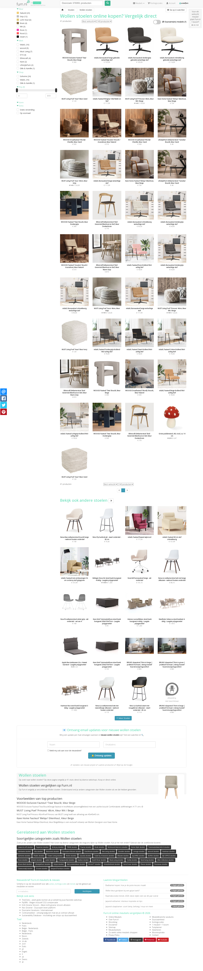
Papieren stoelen (42, 847)
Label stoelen (50, 860)
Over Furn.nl (113, 919)
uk (23, 956)
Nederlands (27, 923)
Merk (20, 40)
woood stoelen (153, 851)
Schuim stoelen (36, 860)
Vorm (20, 102)
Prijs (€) (21, 87)
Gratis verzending (27, 110)
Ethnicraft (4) (25, 58)
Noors (24, 936)
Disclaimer (113, 924)
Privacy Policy (114, 935)
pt (23, 949)
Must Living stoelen (116, 860)
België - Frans (27, 931)
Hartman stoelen (168, 851)
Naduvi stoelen (83, 860)
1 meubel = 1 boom (160, 924)
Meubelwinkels (115, 930)
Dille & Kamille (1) (27, 68)
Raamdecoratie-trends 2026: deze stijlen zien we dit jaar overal (145, 896)
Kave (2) (23, 61)
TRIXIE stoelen (72, 847)
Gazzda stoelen (85, 856)
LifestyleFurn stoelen (42, 864)
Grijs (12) (23, 16)
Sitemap (112, 927)
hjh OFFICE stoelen (169, 856)
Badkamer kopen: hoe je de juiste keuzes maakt (145, 885)
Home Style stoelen (138, 847)
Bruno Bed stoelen (25, 864)
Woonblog (113, 922)
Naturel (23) (25, 13)
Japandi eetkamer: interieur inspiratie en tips (145, 901)
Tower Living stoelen (55, 856)
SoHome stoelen (24, 856)
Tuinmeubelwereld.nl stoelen (159, 847)
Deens (24, 959)
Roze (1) (23, 30)
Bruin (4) (23, 23)
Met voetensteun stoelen (76, 864)
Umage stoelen (138, 851)
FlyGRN (25, 902)
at (23, 962)
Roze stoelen (23, 860)
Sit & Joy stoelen (58, 847)
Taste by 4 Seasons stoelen (104, 856)
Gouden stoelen (124, 851)
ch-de (24, 941)
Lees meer (195, 25)
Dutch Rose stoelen (99, 860)
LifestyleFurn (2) (26, 65)
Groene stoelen (41, 868)
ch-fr (24, 944)
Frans (24, 925)
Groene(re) (37, 3)
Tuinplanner (157, 927)
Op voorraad (25, 113)
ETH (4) (23, 55)
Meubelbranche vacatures (163, 917)
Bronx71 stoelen (94, 864)
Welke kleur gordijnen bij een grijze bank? (145, 890)
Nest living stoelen (147, 860)
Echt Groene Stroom (30, 905)
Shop (20, 72)
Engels (24, 951)
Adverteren (156, 930)
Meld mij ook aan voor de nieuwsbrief (64, 750)
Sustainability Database (31, 915)
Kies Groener (27, 907)
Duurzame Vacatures (30, 910)
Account (170, 3)
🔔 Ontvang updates (101, 755)
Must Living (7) (26, 51)
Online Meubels (115, 917)
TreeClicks (26, 900)
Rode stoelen (99, 847)
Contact (155, 935)
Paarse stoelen (85, 847)
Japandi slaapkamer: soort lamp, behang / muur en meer (145, 906)
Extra (20, 106)
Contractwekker (28, 913)
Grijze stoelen (59, 864)
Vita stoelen (38, 851)
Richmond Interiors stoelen (118, 847)
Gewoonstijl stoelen (25, 868)
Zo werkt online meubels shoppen (123, 932)
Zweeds (25, 938)
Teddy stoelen (132, 860)
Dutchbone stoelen (92, 851)
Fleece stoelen (146, 864)
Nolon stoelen (71, 856)
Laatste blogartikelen (115, 879)
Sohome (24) (25, 76)
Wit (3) (22, 26)
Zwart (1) (24, 37)
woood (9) (24, 48)
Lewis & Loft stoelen (25, 847)
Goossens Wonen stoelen (71, 851)
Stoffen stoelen (153, 856)
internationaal (47, 910)
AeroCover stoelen (130, 864)
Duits (24, 946)
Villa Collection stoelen (165, 860)
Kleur (20, 9)
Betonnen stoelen (52, 851)
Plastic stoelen (39, 856)
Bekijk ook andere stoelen (87, 500)
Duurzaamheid (158, 919)
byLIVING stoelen (138, 856)
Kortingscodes (158, 922)
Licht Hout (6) (25, 20)
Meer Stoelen (123, 718)
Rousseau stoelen (160, 864)
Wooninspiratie (158, 932)
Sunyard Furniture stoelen (60, 868)
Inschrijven (87, 891)
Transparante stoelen (66, 860)
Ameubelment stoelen (112, 864)
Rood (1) (23, 33)
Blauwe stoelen (123, 856)
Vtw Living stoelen (108, 851)
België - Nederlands (30, 928)
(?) (185, 22)
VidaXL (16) (24, 44)
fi (22, 954)
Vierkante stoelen (24, 851)
